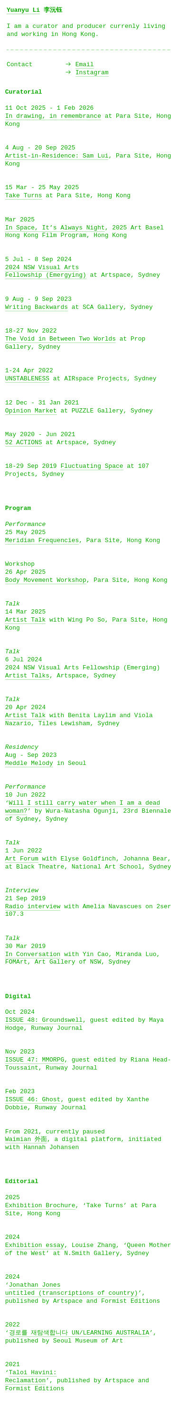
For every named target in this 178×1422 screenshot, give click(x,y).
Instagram (92, 72)
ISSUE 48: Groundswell (44, 1020)
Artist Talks (27, 675)
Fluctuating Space (91, 466)
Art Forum (21, 858)
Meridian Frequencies (42, 540)
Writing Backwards (36, 307)
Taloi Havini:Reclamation (31, 1376)
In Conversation (33, 954)
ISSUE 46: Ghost (33, 1099)
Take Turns (23, 195)
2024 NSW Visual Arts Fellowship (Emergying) (45, 271)
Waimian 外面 (26, 1139)
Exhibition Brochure (40, 1205)
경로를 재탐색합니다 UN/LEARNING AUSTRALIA (79, 1332)
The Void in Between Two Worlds (60, 338)
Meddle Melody (29, 763)
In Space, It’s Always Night (55, 227)
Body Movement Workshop (45, 580)
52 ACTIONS (23, 442)
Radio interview (33, 906)
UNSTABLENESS (27, 378)
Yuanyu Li (23, 10)
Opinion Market (31, 410)
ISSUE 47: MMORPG (34, 1059)
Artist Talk (25, 619)
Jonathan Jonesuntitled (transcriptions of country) (71, 1289)
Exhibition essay (34, 1245)
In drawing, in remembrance (53, 116)
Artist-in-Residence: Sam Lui (57, 155)
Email (84, 64)
